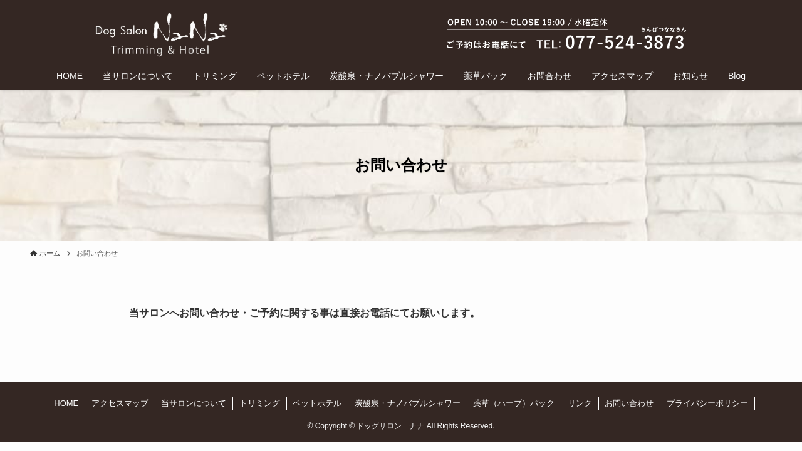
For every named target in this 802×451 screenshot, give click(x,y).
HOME (66, 403)
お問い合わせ (629, 403)
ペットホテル (317, 403)
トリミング (259, 403)
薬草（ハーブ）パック (514, 403)
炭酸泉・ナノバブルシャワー (408, 403)
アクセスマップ (119, 403)
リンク (580, 403)
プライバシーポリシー (707, 403)
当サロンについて (193, 403)
